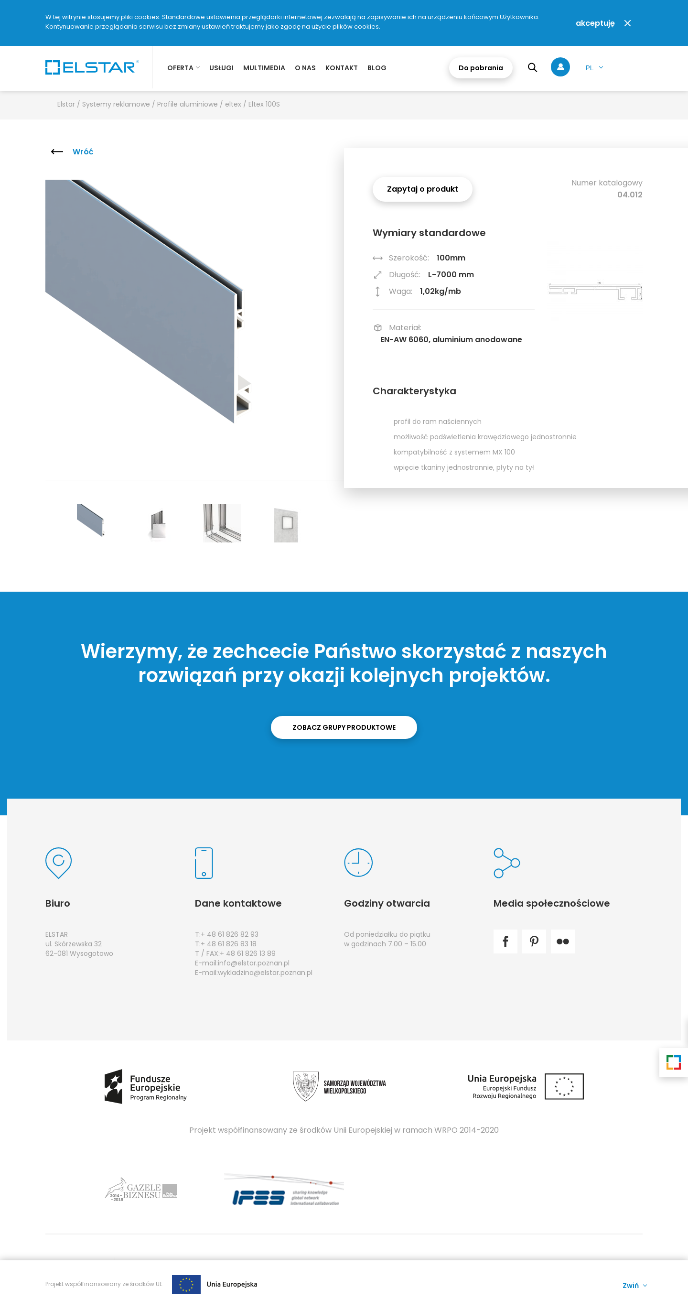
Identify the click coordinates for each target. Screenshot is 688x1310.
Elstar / (69, 104)
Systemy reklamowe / (119, 104)
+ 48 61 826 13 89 (248, 953)
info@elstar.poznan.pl (254, 963)
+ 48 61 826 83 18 (229, 944)
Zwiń (631, 1285)
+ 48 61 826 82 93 (229, 934)
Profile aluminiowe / (191, 104)
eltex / (236, 104)
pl (589, 68)
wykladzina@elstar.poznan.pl (265, 972)
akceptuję (595, 23)
